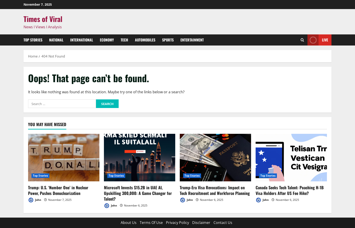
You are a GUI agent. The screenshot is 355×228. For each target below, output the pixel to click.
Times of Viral (43, 19)
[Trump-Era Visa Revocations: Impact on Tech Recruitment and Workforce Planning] (215, 157)
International (81, 40)
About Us (129, 222)
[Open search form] (302, 40)
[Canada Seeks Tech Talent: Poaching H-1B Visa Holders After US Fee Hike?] (291, 157)
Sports (168, 40)
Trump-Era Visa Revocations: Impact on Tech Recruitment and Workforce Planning (215, 190)
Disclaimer (201, 222)
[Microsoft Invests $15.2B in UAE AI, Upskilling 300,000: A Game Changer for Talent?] (139, 157)
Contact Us (222, 222)
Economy (107, 40)
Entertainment (192, 40)
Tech (124, 40)
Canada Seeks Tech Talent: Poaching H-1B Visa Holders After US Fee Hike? (290, 190)
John (34, 200)
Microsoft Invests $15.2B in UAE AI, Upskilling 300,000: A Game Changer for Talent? (138, 193)
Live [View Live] (317, 40)
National (56, 40)
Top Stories (33, 40)
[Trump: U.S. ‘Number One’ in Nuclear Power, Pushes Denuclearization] (63, 157)
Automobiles (145, 40)
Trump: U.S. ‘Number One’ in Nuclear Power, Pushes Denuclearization (58, 190)
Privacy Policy (177, 222)
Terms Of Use (151, 222)
